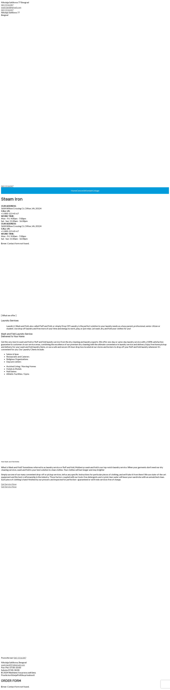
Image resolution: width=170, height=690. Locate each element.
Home (74, 190)
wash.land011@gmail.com (13, 665)
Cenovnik (81, 190)
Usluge (96, 190)
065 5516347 (7, 5)
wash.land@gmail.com (11, 7)
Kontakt (89, 190)
